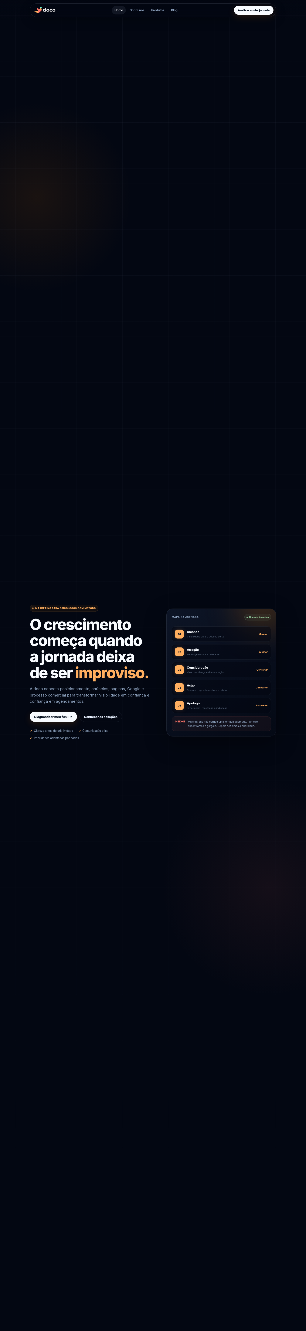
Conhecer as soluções (101, 717)
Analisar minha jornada (254, 10)
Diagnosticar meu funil (53, 716)
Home (119, 10)
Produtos (157, 10)
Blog (174, 10)
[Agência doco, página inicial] (46, 10)
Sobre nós (137, 10)
